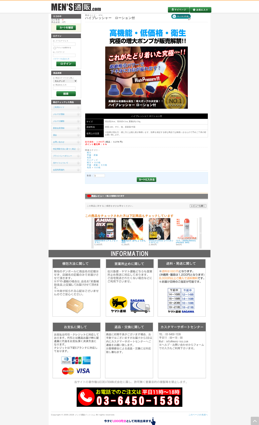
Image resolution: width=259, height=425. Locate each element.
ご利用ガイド (58, 107)
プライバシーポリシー (62, 156)
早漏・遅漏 (92, 155)
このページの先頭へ (198, 415)
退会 (55, 135)
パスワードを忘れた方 (61, 59)
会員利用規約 (58, 170)
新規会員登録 (58, 128)
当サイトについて (60, 163)
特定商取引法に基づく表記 (64, 149)
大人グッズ (92, 160)
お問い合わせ (58, 142)
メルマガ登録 (58, 114)
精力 (89, 152)
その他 (97, 162)
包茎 (89, 157)
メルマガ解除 (58, 121)
